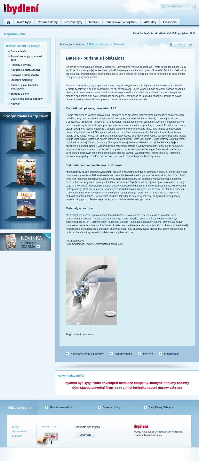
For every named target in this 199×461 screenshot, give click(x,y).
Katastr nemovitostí (61, 407)
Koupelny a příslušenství (25, 70)
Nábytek (15, 103)
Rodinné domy (123, 353)
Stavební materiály (21, 80)
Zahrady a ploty (20, 93)
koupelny (88, 334)
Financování (171, 353)
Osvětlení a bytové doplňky (26, 98)
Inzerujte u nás (49, 426)
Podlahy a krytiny (21, 64)
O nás (15, 427)
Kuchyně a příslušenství (25, 75)
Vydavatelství (19, 431)
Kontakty (17, 435)
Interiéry (148, 353)
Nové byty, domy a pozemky (87, 353)
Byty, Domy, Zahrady (161, 407)
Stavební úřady (112, 407)
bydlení (77, 334)
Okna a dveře (18, 51)
